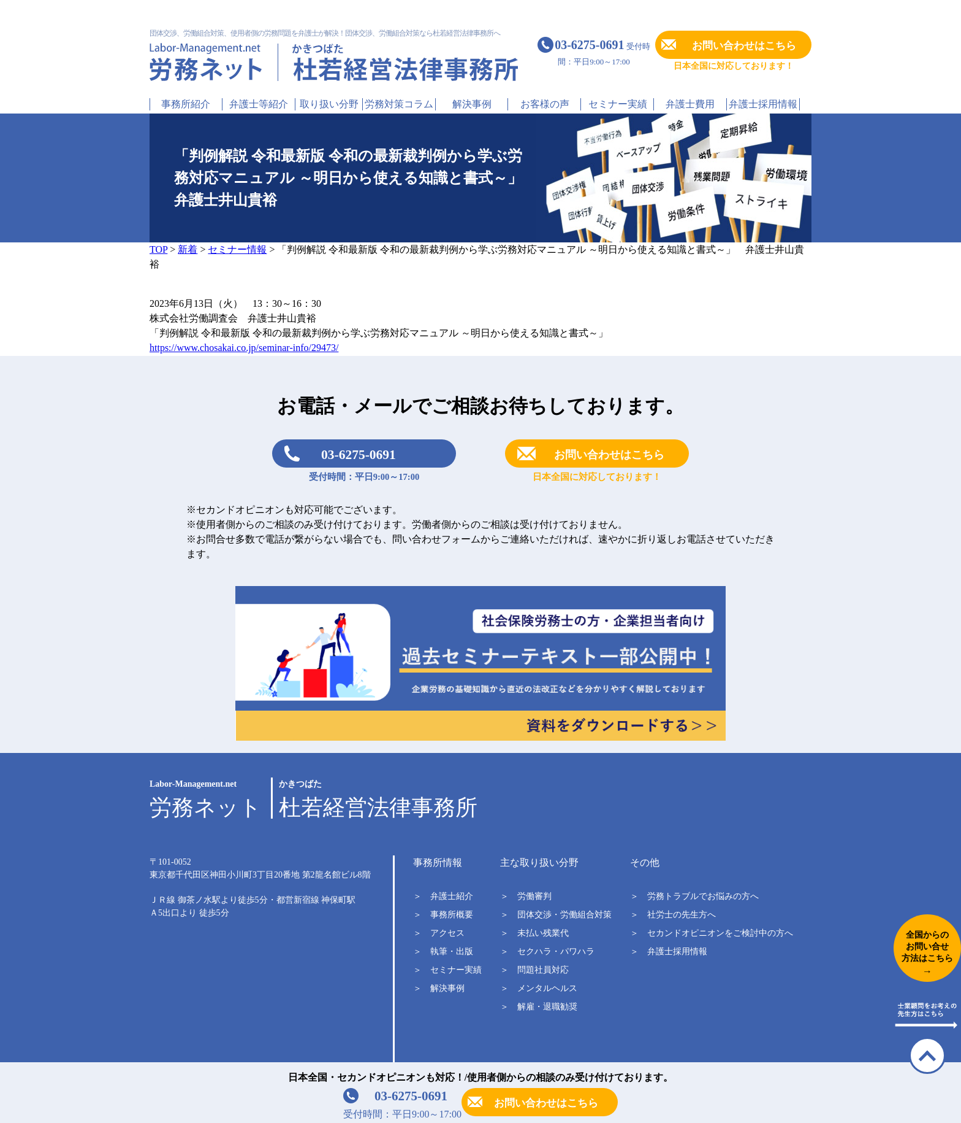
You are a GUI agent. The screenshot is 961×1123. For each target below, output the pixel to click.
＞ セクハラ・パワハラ (547, 951)
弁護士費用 (690, 104)
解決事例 (472, 104)
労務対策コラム (399, 104)
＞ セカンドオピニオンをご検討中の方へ (711, 933)
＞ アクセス (439, 933)
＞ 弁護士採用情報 (668, 951)
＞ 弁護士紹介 (443, 896)
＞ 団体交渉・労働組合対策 (556, 914)
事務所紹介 (185, 104)
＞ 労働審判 (526, 896)
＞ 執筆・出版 (443, 951)
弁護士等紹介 (258, 104)
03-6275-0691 (358, 454)
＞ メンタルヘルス (538, 988)
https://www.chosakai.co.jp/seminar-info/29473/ (244, 347)
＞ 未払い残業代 (534, 933)
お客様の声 (544, 104)
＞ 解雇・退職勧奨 (538, 1006)
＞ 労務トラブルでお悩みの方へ (694, 896)
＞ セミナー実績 (447, 969)
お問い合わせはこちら (744, 46)
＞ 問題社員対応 (534, 969)
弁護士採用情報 (763, 104)
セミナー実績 (617, 104)
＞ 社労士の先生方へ (673, 914)
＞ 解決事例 (439, 988)
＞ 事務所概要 (443, 914)
